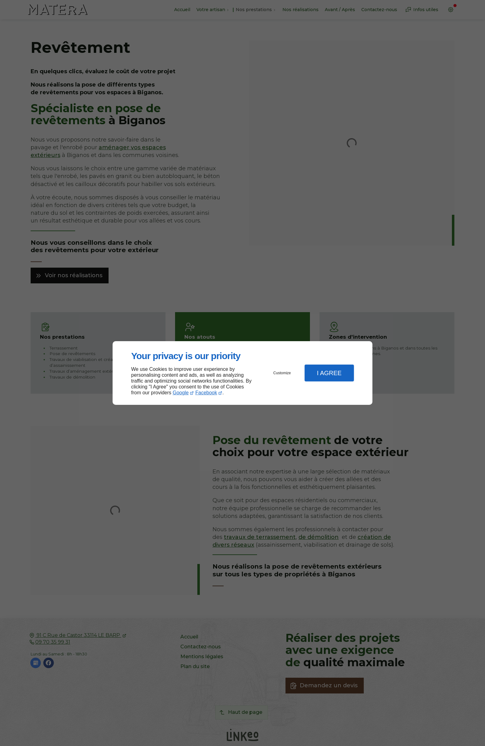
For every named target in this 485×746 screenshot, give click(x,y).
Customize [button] (282, 373)
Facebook (206, 392)
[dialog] (242, 373)
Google (181, 392)
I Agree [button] (329, 373)
